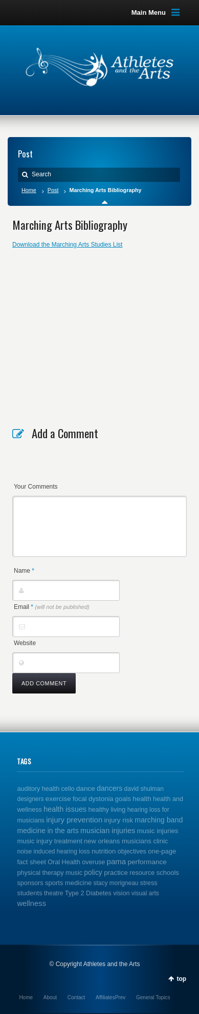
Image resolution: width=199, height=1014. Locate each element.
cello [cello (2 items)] (68, 788)
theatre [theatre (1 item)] (53, 893)
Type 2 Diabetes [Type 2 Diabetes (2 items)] (88, 893)
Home (28, 190)
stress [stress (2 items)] (149, 883)
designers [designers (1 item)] (30, 799)
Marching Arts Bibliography (69, 224)
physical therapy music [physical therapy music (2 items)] (49, 872)
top (181, 978)
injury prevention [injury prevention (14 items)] (74, 819)
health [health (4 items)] (141, 799)
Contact (76, 997)
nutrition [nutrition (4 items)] (104, 851)
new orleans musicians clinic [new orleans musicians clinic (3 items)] (126, 841)
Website (25, 643)
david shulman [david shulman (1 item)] (144, 788)
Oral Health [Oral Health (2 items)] (64, 862)
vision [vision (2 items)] (121, 893)
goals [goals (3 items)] (123, 799)
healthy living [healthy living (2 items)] (106, 809)
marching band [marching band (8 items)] (159, 820)
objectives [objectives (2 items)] (132, 851)
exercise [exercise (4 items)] (58, 799)
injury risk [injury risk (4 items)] (118, 820)
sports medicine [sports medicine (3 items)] (68, 883)
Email (52, 606)
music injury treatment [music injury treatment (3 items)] (49, 841)
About (50, 997)
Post (53, 190)
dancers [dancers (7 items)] (109, 788)
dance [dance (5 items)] (85, 788)
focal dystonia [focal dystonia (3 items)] (93, 799)
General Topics (153, 997)
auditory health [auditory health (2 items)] (38, 788)
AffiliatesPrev (110, 997)
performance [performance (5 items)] (147, 862)
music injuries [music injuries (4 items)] (158, 831)
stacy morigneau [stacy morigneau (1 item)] (115, 883)
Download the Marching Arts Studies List (67, 244)
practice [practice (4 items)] (116, 872)
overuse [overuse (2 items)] (93, 862)
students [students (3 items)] (29, 893)
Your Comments (36, 486)
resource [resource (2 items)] (141, 872)
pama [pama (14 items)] (116, 861)
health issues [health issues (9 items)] (64, 809)
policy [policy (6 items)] (93, 872)
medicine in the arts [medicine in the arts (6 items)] (47, 830)
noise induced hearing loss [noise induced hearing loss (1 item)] (53, 851)
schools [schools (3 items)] (168, 872)
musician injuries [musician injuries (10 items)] (107, 830)
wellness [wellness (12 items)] (31, 903)
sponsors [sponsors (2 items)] (30, 883)
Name (24, 570)
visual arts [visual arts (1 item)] (145, 893)
